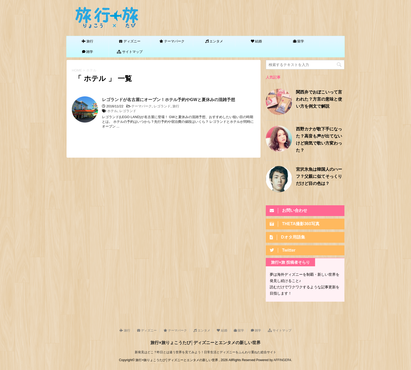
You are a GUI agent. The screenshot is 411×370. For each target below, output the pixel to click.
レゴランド (162, 106)
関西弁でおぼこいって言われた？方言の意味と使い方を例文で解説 (319, 99)
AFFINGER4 (282, 360)
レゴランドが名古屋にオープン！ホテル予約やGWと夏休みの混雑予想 (168, 99)
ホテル (112, 111)
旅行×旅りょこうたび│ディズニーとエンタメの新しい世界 (205, 342)
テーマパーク (141, 106)
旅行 (175, 106)
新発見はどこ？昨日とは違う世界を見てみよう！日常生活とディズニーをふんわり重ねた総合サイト (205, 352)
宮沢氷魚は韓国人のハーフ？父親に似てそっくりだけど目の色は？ (319, 177)
